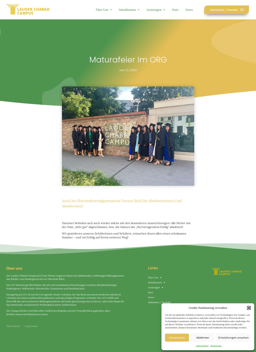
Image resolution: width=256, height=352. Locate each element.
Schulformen (129, 9)
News (189, 9)
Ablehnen (202, 337)
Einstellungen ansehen (233, 337)
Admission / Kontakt (159, 302)
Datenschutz (202, 345)
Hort (175, 9)
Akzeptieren (177, 337)
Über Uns (104, 9)
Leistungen (156, 9)
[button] (249, 308)
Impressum (216, 345)
